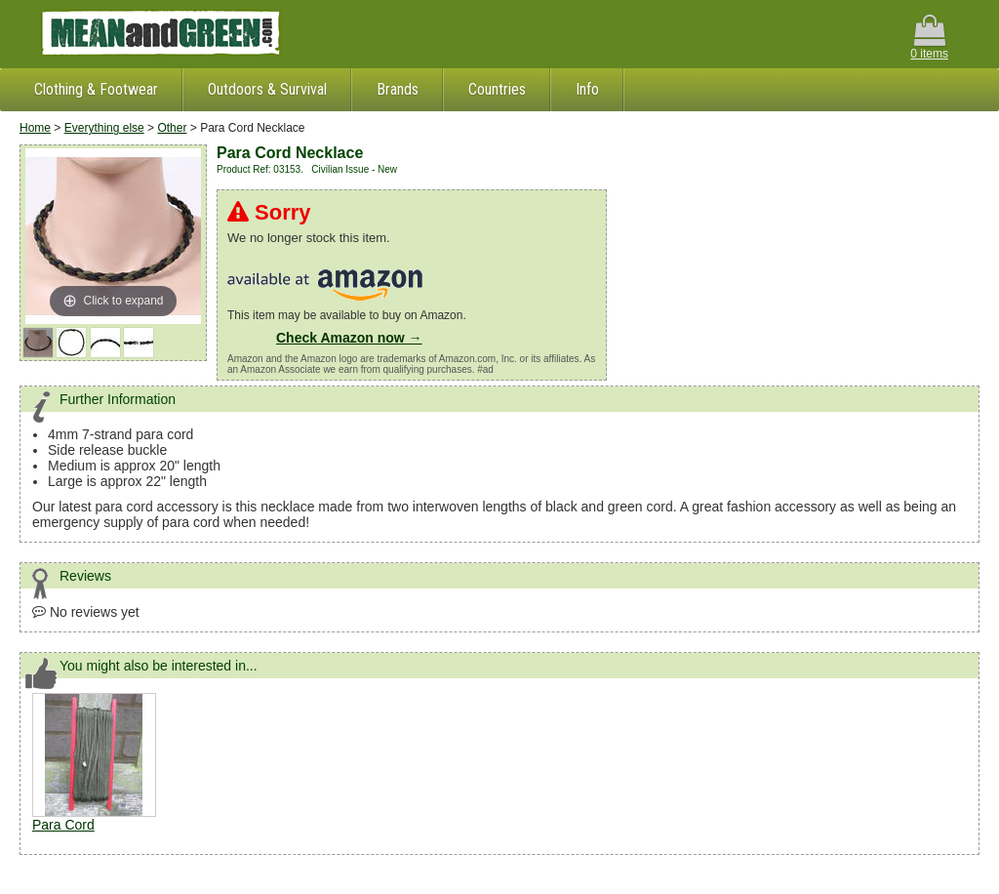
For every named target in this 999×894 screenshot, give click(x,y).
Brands (398, 89)
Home (35, 128)
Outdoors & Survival (267, 89)
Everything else (104, 128)
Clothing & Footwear (96, 89)
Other (171, 128)
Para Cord (63, 825)
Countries (497, 89)
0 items (929, 38)
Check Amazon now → (349, 337)
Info (587, 89)
